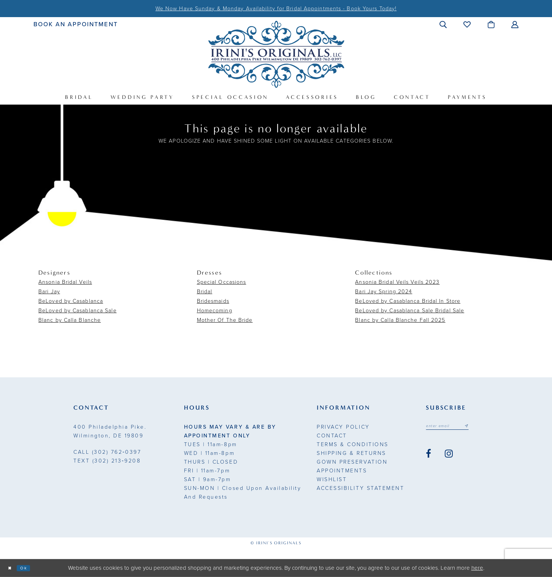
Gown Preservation (352, 462)
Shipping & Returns (351, 453)
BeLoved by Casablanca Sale (77, 310)
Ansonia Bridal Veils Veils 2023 (397, 282)
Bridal (205, 291)
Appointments (342, 470)
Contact (332, 435)
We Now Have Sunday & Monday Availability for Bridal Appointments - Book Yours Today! (276, 8)
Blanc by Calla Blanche (69, 320)
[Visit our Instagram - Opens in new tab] (449, 456)
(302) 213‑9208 (107, 461)
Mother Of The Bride (225, 320)
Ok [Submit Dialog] (31, 567)
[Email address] (456, 427)
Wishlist (332, 479)
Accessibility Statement (360, 488)
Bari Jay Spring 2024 (383, 291)
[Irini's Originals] (276, 54)
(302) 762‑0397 (107, 452)
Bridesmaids (213, 301)
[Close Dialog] (12, 568)
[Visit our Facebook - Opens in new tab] (428, 456)
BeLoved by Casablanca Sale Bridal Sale (409, 310)
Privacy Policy (343, 427)
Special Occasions (221, 282)
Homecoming (214, 310)
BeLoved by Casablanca (70, 301)
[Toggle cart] (491, 24)
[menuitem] (76, 24)
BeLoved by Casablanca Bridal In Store (407, 301)
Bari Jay (49, 291)
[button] (443, 24)
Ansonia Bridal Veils (65, 282)
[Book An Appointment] (76, 24)
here (477, 567)
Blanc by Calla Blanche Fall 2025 (400, 320)
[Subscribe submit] (483, 427)
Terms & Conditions (352, 444)
